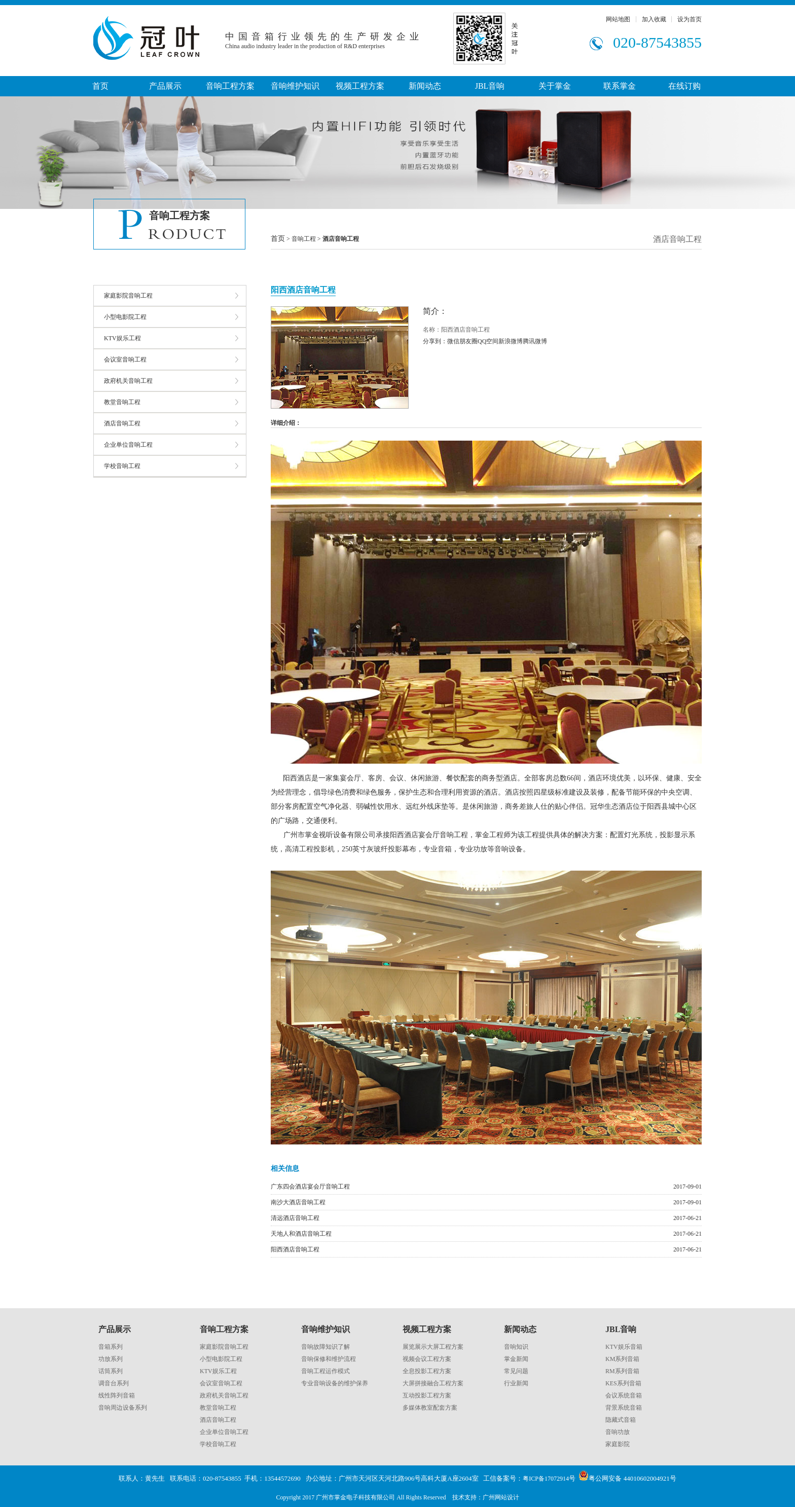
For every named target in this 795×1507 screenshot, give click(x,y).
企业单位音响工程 (128, 444)
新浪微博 (510, 341)
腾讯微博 (535, 341)
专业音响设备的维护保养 (334, 1383)
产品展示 (165, 86)
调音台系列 (113, 1383)
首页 (100, 86)
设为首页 (689, 19)
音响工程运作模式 (325, 1371)
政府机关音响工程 (128, 380)
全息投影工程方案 (427, 1371)
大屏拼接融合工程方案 (433, 1383)
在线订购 (684, 86)
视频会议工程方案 (427, 1358)
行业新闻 (516, 1383)
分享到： (435, 341)
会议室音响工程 (125, 359)
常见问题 (516, 1371)
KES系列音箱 (623, 1383)
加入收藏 (654, 19)
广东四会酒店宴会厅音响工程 (310, 1186)
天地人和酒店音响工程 (301, 1233)
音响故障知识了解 (325, 1346)
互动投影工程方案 (427, 1395)
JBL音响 (490, 86)
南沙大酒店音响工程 (298, 1202)
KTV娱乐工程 (122, 338)
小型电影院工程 (125, 316)
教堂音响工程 (122, 402)
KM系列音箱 (622, 1358)
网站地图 (618, 19)
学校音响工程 (122, 466)
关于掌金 (554, 86)
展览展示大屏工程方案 (433, 1346)
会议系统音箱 (623, 1395)
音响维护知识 (295, 86)
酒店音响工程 (122, 423)
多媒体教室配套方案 (430, 1407)
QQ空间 (488, 341)
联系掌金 (619, 86)
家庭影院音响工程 (128, 295)
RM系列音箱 (622, 1371)
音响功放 (617, 1432)
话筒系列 (110, 1371)
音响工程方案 (230, 86)
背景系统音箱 (623, 1407)
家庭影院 (617, 1444)
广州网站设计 (501, 1497)
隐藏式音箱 (620, 1419)
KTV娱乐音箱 (623, 1346)
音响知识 (516, 1346)
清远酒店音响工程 (295, 1218)
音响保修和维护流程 (328, 1358)
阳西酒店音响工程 (295, 1249)
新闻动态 (425, 86)
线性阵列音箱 (116, 1395)
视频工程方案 (360, 86)
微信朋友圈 (462, 341)
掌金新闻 (516, 1358)
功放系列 (110, 1358)
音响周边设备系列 (122, 1407)
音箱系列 (110, 1346)
